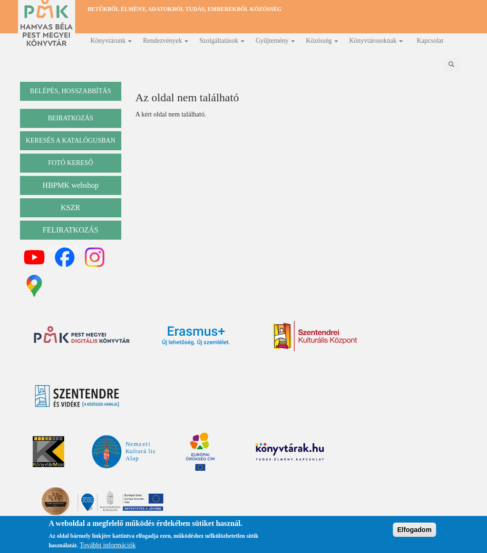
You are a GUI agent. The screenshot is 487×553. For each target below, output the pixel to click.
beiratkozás (70, 118)
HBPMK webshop (70, 185)
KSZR (70, 208)
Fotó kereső (70, 162)
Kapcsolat (430, 40)
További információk (108, 546)
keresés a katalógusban (71, 140)
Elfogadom (414, 531)
